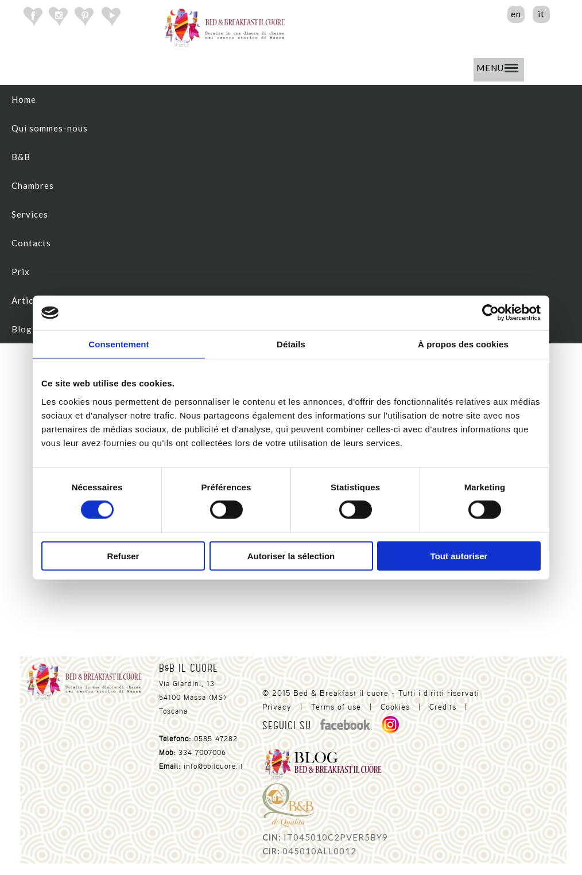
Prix (20, 271)
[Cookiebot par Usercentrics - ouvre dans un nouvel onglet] (490, 313)
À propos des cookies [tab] (463, 344)
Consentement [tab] (118, 344)
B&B (20, 157)
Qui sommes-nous (49, 128)
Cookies (395, 707)
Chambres (32, 185)
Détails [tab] (291, 344)
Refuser (123, 555)
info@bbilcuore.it (213, 766)
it (541, 14)
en (516, 14)
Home (23, 99)
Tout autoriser (459, 555)
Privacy (277, 707)
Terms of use (336, 707)
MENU (497, 68)
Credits (442, 707)
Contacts (31, 243)
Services (29, 214)
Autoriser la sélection (291, 555)
